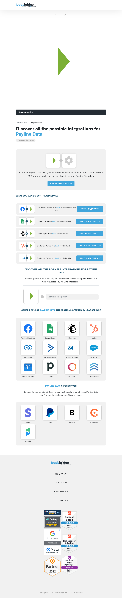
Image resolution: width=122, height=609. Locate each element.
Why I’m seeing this (61, 15)
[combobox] (72, 297)
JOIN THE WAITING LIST (61, 183)
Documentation (25, 112)
